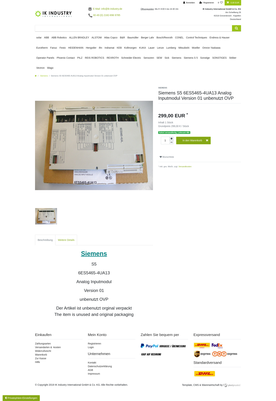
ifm (100, 47)
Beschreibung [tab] (45, 240)
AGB (90, 370)
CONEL (179, 37)
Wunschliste (167, 157)
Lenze (160, 47)
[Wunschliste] (220, 2)
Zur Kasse (40, 358)
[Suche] (236, 28)
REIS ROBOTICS (94, 57)
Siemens (176, 57)
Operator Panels (45, 57)
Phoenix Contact (66, 57)
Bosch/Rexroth (164, 37)
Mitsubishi (183, 47)
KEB (119, 47)
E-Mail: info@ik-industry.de (105, 8)
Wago (50, 67)
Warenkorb (41, 354)
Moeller (196, 47)
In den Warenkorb (195, 140)
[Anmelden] (189, 2)
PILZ (80, 57)
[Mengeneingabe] (165, 140)
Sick (167, 57)
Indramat (109, 47)
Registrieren (94, 343)
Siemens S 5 (191, 57)
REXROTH (113, 57)
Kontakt (92, 362)
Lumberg (171, 47)
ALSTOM (97, 37)
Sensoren (148, 57)
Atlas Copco (110, 37)
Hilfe (37, 362)
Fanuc (53, 47)
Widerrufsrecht (43, 351)
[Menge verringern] (171, 142)
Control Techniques (196, 37)
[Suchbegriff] (133, 28)
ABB (46, 37)
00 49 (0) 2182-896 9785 (104, 15)
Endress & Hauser (220, 37)
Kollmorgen (130, 47)
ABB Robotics (59, 37)
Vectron (40, 67)
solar (39, 37)
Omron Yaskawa (211, 47)
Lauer (151, 47)
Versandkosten (185, 166)
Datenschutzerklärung (100, 366)
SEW (159, 57)
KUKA (142, 47)
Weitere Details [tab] (66, 240)
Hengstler (91, 47)
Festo (62, 47)
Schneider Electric (131, 57)
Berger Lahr (147, 37)
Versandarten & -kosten (48, 347)
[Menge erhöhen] (171, 139)
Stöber (232, 57)
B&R (122, 37)
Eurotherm (42, 47)
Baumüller (133, 37)
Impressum (94, 373)
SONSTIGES (219, 57)
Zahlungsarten (43, 343)
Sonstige (205, 57)
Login (91, 347)
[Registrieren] (206, 2)
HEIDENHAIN (75, 47)
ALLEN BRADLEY (79, 37)
